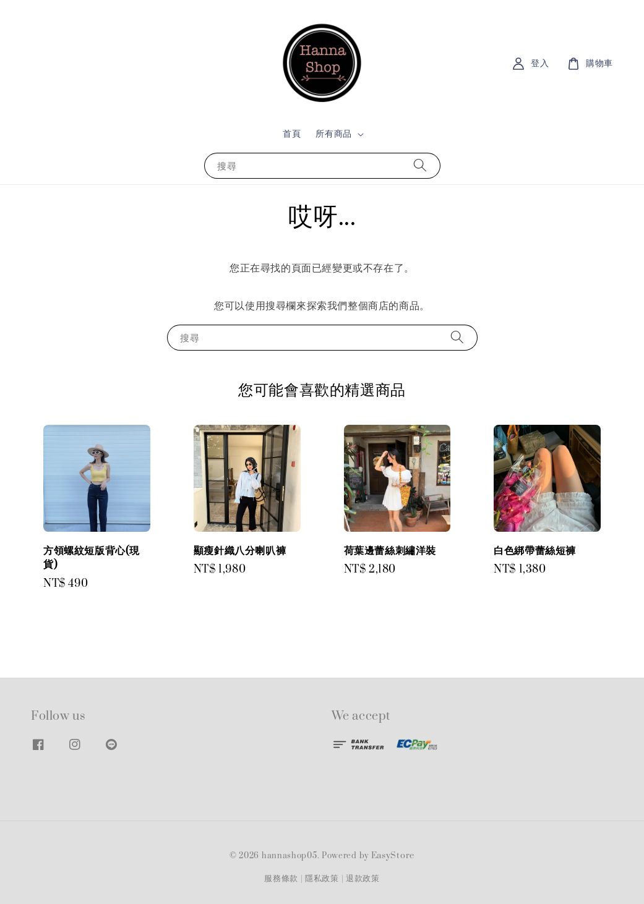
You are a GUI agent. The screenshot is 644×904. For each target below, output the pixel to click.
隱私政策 (322, 878)
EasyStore (392, 855)
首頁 (292, 134)
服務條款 (281, 878)
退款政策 (363, 878)
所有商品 (333, 134)
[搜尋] (420, 165)
